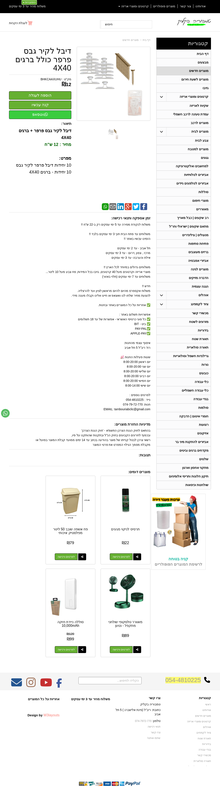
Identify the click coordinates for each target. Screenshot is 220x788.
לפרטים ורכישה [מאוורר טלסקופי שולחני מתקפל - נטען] (26, 549)
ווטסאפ (40, 114)
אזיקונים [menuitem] (202, 443)
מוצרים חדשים (130, 40)
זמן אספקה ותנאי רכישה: (130, 218)
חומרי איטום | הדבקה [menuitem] (193, 425)
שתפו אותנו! (153, 723)
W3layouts (51, 701)
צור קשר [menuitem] (185, 6)
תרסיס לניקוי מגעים (129, 522)
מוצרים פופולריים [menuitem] (164, 6)
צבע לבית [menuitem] (201, 142)
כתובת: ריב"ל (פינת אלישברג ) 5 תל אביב (138, 698)
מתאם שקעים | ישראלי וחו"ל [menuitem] (189, 231)
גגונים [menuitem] (204, 160)
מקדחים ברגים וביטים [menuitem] (194, 461)
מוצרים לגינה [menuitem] (199, 275)
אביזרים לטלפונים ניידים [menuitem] (192, 187)
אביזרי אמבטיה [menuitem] (198, 266)
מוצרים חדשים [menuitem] (198, 71)
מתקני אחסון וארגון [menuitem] (195, 478)
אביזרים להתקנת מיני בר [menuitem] (192, 452)
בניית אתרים (91, 776)
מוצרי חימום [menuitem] (200, 204)
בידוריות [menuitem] (203, 337)
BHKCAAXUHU (51, 79)
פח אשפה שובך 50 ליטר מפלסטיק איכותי (80, 524)
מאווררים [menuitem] (202, 213)
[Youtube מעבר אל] (46, 671)
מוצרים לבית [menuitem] (199, 133)
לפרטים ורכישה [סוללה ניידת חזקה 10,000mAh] (124, 635)
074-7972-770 (143, 706)
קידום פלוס (103, 776)
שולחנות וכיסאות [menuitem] (196, 496)
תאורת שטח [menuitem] (200, 346)
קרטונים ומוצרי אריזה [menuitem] (133, 6)
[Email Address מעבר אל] (16, 671)
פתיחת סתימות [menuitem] (198, 248)
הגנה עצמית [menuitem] (200, 292)
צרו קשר (154, 684)
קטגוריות (198, 43)
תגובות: (144, 455)
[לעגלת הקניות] (21, 23)
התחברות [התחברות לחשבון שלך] (29, 2)
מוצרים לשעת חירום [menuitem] (195, 80)
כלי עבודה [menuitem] (201, 390)
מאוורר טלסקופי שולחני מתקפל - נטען (30, 524)
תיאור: (66, 124)
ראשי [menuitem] (208, 690)
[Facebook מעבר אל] (59, 671)
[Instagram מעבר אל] (31, 671)
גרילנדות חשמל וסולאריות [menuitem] (191, 363)
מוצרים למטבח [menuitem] (198, 151)
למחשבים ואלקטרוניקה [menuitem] (192, 169)
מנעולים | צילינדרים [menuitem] (195, 240)
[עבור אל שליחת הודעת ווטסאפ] (5, 413)
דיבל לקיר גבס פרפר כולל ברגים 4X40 (43, 59)
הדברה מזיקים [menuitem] (198, 284)
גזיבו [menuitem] (205, 89)
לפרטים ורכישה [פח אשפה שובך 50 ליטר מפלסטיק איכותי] (75, 549)
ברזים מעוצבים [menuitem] (198, 257)
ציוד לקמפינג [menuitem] (199, 310)
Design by (44, 701)
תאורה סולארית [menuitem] (197, 355)
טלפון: (156, 706)
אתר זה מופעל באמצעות (110, 776)
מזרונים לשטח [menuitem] (198, 328)
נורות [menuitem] (205, 372)
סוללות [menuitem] (203, 195)
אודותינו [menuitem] (201, 6)
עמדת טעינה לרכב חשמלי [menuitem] (191, 116)
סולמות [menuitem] (203, 416)
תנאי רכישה (154, 712)
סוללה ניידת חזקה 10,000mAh (129, 609)
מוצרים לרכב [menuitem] (199, 125)
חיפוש (109, 24)
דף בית (146, 40)
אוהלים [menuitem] (203, 301)
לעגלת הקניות (18, 23)
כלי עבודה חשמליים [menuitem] (195, 399)
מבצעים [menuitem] (203, 63)
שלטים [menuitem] (203, 469)
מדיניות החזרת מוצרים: (132, 424)
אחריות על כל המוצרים (44, 685)
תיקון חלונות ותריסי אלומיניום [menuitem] (189, 487)
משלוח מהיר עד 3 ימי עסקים (27, 6)
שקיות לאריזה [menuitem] (198, 107)
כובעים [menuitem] (203, 381)
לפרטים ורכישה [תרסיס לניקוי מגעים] (124, 549)
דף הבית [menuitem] (202, 54)
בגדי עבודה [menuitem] (200, 408)
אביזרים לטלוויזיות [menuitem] (196, 178)
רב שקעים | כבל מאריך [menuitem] (192, 222)
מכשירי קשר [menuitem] (200, 319)
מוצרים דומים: (139, 472)
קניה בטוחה (178, 570)
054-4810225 (183, 666)
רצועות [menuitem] (203, 434)
